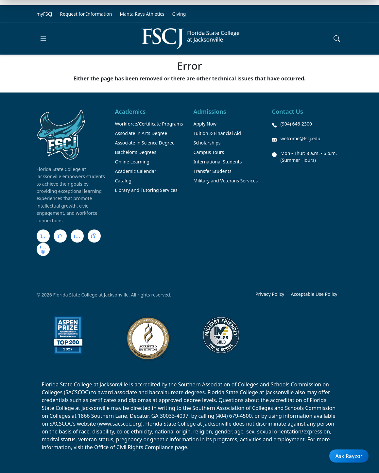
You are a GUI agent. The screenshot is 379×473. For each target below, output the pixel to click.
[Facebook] (43, 236)
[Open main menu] (43, 38)
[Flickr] (43, 249)
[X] (60, 236)
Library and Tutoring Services (146, 190)
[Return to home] (190, 38)
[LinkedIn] (94, 236)
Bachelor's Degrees (135, 152)
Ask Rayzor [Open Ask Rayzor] (348, 456)
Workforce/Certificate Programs (149, 124)
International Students (218, 162)
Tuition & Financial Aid (217, 133)
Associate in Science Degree (145, 143)
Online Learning (132, 162)
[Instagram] (77, 236)
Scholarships (207, 143)
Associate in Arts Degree (141, 133)
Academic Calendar (135, 171)
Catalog (123, 180)
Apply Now (205, 124)
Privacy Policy (269, 294)
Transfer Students (213, 171)
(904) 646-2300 (296, 124)
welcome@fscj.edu (300, 138)
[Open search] (337, 38)
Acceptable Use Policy (314, 294)
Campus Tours (209, 152)
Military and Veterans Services (226, 180)
